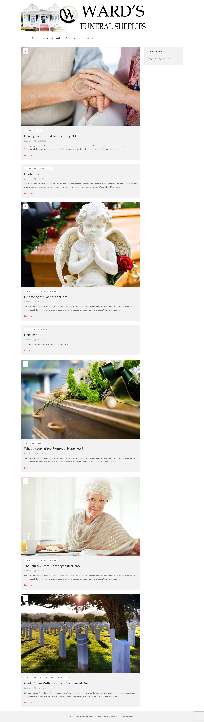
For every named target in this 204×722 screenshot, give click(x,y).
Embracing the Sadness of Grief (45, 297)
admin (28, 141)
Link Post (30, 335)
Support (37, 130)
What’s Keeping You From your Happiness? (53, 448)
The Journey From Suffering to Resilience (52, 566)
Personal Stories (39, 291)
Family (27, 291)
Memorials (29, 443)
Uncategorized (63, 678)
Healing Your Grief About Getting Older (51, 136)
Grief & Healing (38, 678)
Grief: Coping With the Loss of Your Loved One (56, 683)
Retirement (39, 168)
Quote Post (32, 174)
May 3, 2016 (41, 141)
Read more (30, 155)
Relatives (29, 130)
